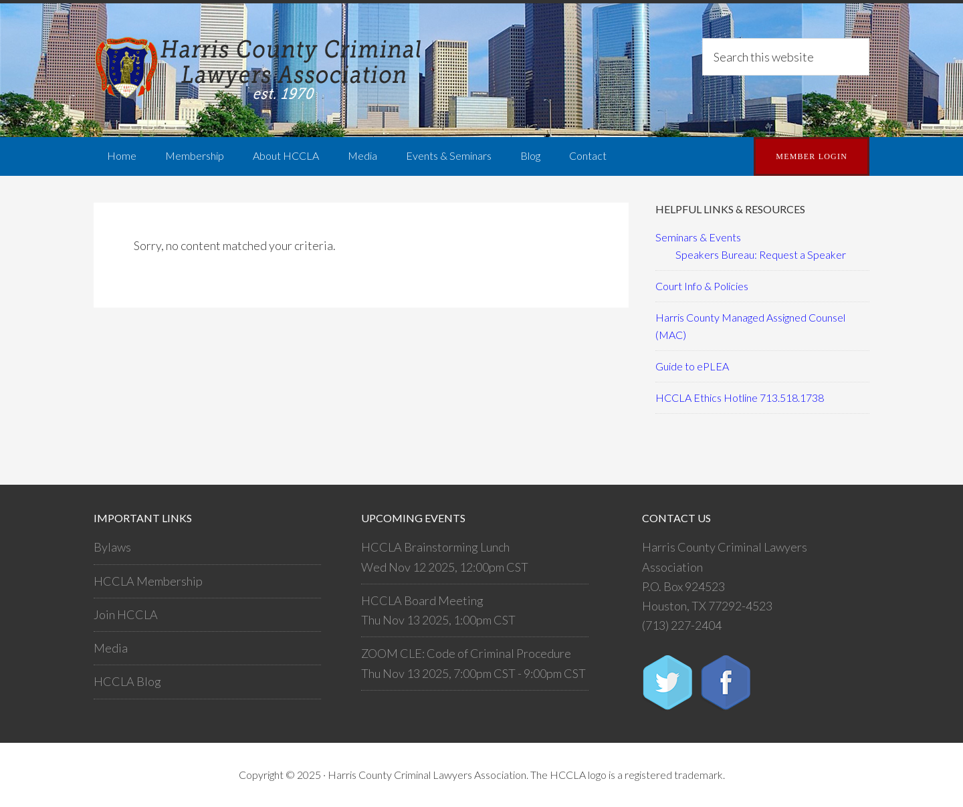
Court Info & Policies (701, 285)
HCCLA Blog (127, 681)
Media (111, 648)
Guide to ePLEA (692, 366)
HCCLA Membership (148, 581)
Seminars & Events (698, 237)
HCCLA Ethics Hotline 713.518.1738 (739, 397)
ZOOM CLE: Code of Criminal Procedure (466, 653)
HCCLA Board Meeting (422, 600)
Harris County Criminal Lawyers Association (261, 70)
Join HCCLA (126, 614)
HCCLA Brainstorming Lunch (435, 547)
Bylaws (112, 547)
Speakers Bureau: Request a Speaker (760, 254)
